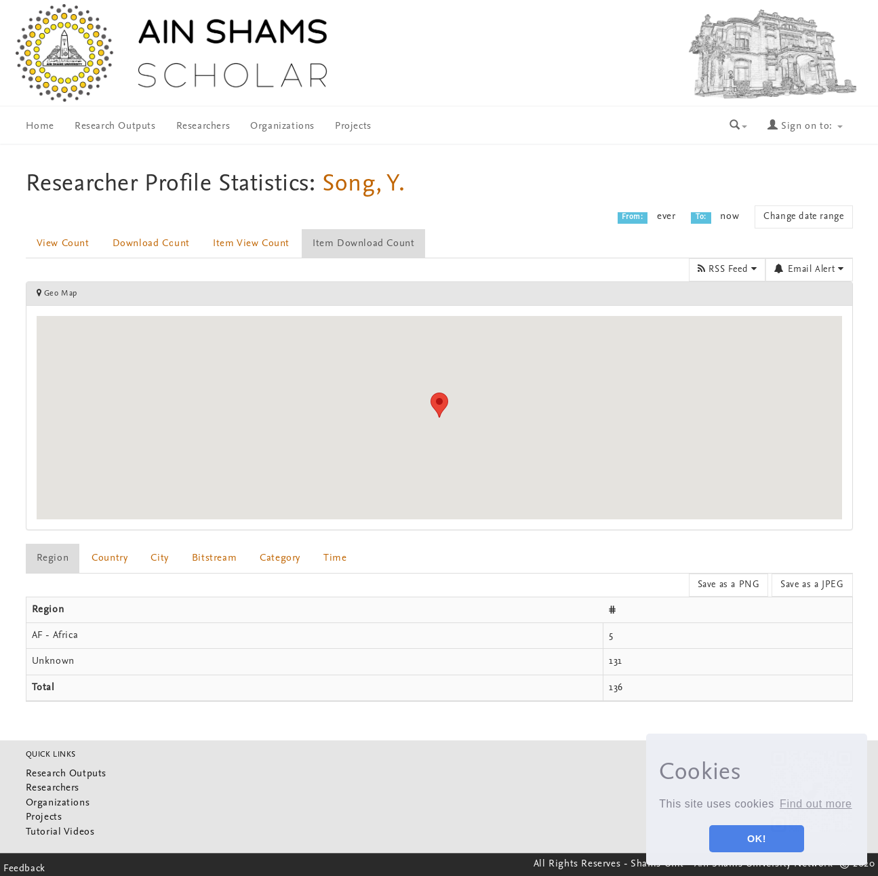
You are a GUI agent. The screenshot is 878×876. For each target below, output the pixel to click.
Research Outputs (115, 126)
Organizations (282, 126)
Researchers (203, 126)
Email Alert (808, 269)
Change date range (803, 217)
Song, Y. (363, 184)
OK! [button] (756, 838)
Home (40, 126)
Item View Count (251, 244)
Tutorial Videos (60, 832)
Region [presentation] (53, 558)
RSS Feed (727, 269)
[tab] (53, 558)
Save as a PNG (729, 585)
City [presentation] (159, 558)
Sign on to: (804, 126)
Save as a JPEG (811, 585)
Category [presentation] (280, 558)
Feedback (24, 869)
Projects (353, 126)
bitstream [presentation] (214, 558)
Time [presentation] (334, 558)
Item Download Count (363, 244)
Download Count (151, 244)
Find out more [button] (816, 804)
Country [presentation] (109, 558)
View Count (63, 244)
